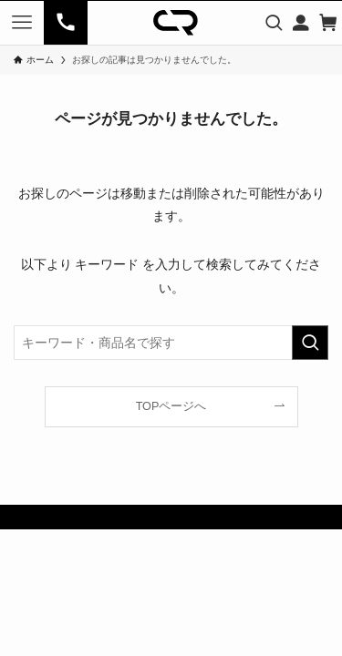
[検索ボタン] (273, 23)
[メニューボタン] (22, 23)
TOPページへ (171, 406)
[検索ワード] (171, 342)
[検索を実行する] (310, 342)
